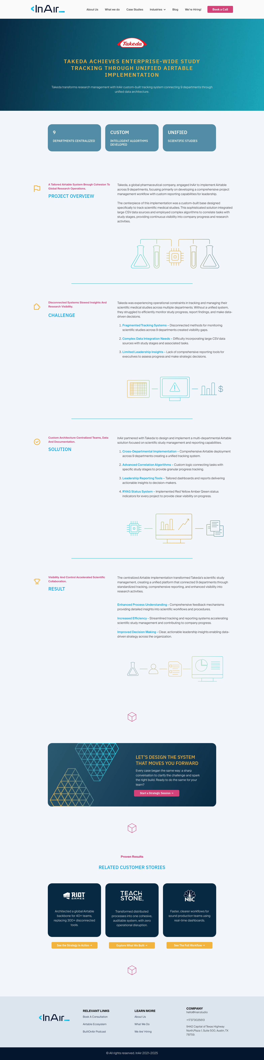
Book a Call (220, 9)
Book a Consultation (95, 1017)
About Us (92, 9)
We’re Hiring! (193, 9)
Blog (175, 9)
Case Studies (134, 9)
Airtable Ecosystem (95, 1024)
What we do (112, 9)
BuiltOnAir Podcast (94, 1031)
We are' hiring (143, 1031)
